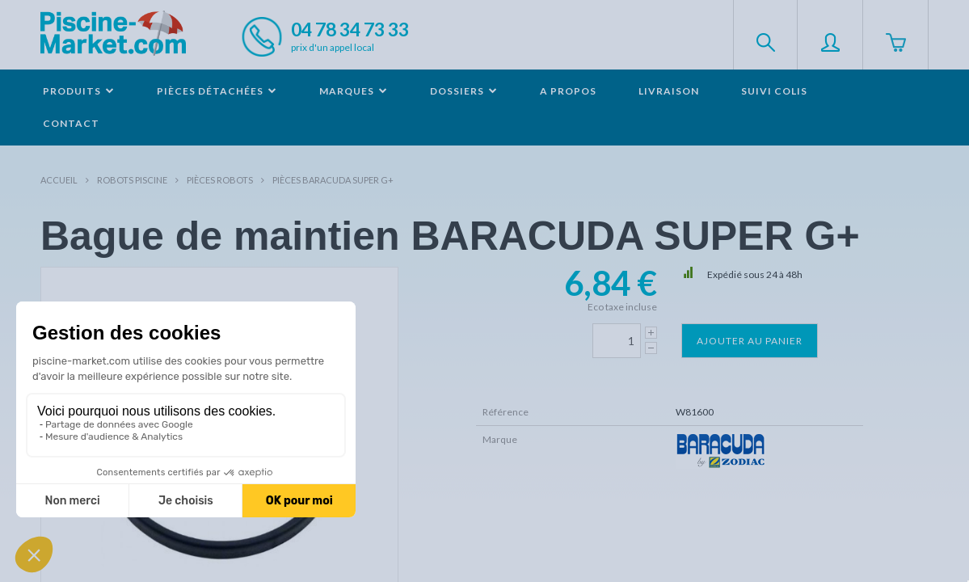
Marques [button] (353, 91)
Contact (71, 123)
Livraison (668, 91)
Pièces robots (220, 180)
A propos (568, 91)
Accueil (59, 180)
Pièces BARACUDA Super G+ (333, 180)
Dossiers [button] (464, 91)
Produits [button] (79, 91)
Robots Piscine (132, 180)
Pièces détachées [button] (217, 91)
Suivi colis (774, 91)
